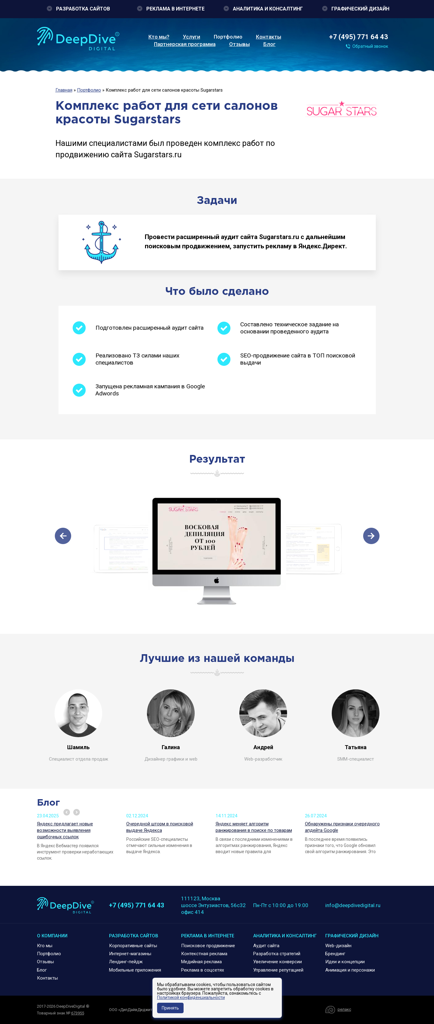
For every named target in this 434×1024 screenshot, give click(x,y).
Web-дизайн (338, 945)
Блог (269, 44)
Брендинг (335, 953)
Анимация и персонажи (350, 970)
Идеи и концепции (345, 961)
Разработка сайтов (83, 9)
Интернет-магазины (130, 953)
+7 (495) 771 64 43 (358, 37)
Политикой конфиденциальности (191, 997)
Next (76, 812)
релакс (344, 1009)
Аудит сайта (266, 945)
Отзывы (239, 44)
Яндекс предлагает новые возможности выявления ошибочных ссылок (65, 830)
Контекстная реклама (204, 953)
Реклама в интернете (175, 9)
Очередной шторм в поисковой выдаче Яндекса (159, 827)
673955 (77, 1013)
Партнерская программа (185, 44)
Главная (63, 90)
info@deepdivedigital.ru (352, 905)
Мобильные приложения (135, 970)
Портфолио (228, 37)
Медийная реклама (201, 961)
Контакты (268, 37)
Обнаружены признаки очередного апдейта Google (342, 827)
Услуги (191, 37)
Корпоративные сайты (133, 945)
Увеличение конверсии (277, 961)
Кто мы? (158, 37)
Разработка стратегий (276, 953)
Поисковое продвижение (208, 945)
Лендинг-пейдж (126, 961)
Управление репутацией (278, 970)
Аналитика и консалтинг (268, 9)
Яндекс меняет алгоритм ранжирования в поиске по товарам (254, 827)
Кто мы (44, 945)
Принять (170, 1007)
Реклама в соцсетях (202, 970)
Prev (66, 812)
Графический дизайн (360, 9)
